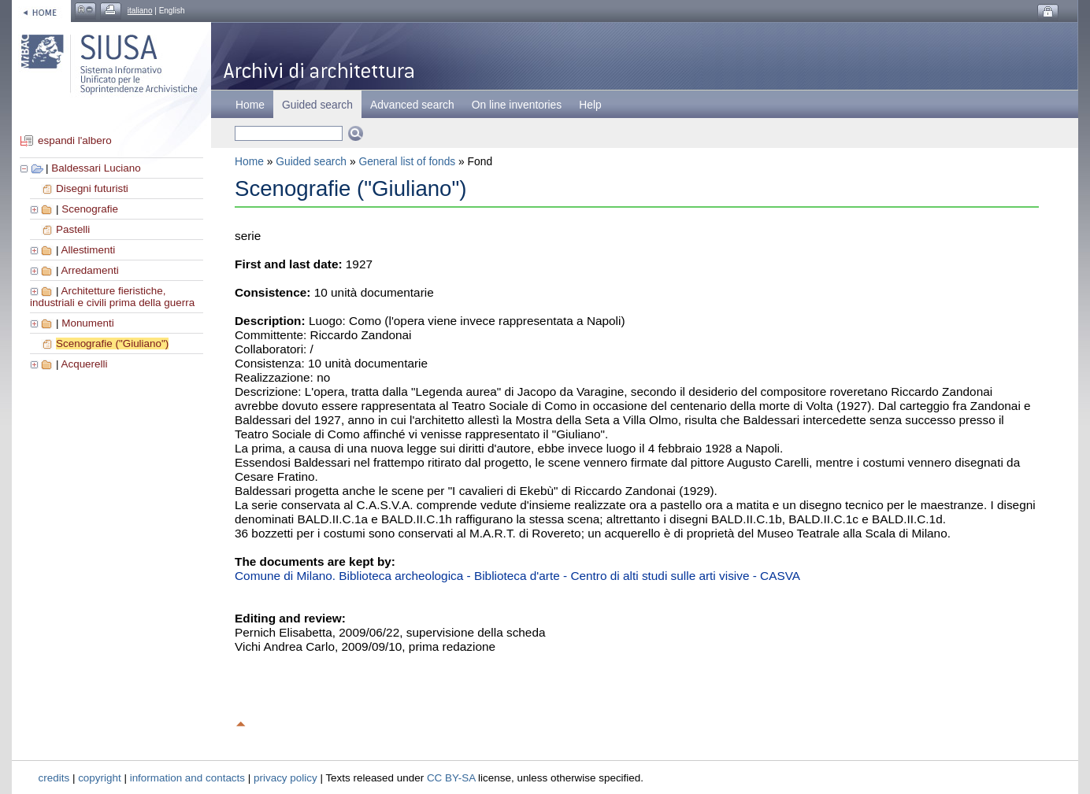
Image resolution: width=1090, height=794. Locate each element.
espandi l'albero (75, 140)
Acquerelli (84, 364)
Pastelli (73, 229)
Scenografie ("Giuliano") (112, 343)
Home (250, 104)
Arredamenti (89, 270)
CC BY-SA (451, 778)
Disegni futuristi (92, 188)
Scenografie (89, 209)
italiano (140, 10)
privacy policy (285, 778)
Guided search (311, 161)
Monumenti (87, 323)
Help (590, 104)
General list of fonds (406, 161)
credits (54, 778)
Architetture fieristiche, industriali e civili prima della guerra (112, 296)
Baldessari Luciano (96, 168)
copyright (99, 778)
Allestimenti (88, 250)
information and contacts (187, 778)
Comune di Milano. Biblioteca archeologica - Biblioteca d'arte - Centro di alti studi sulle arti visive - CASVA (517, 575)
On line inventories (517, 104)
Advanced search (412, 104)
